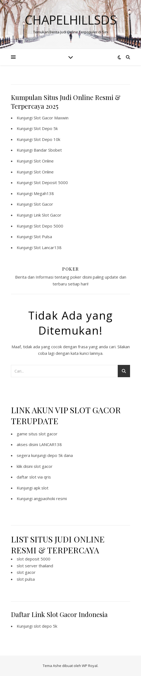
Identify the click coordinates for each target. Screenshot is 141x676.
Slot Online (44, 161)
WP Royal (89, 665)
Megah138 (44, 193)
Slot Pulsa (43, 236)
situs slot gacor (42, 433)
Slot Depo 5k (46, 128)
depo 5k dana (60, 455)
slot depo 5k (45, 626)
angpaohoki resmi (50, 498)
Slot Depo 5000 (48, 226)
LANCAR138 (50, 444)
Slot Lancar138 (48, 247)
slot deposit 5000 (33, 559)
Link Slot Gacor (47, 215)
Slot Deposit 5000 (51, 182)
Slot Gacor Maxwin (51, 117)
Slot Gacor (43, 204)
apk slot (41, 488)
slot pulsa (26, 579)
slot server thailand (35, 565)
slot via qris (40, 477)
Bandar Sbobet (48, 150)
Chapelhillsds (71, 20)
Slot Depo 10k (47, 139)
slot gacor (43, 466)
